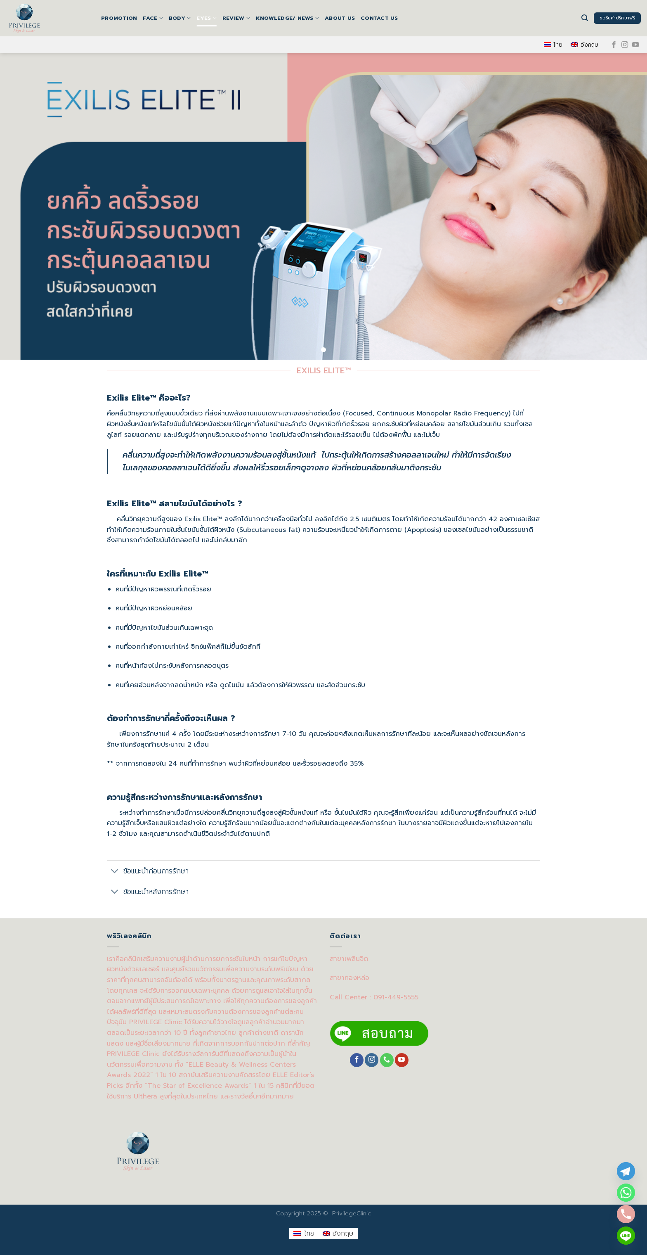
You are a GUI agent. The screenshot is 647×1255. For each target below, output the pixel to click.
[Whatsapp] (626, 1193)
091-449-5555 (395, 997)
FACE (153, 18)
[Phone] (626, 1214)
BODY (180, 18)
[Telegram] (626, 1171)
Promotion (119, 18)
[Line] (626, 1236)
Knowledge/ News (287, 18)
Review (236, 18)
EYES (206, 18)
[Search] (584, 18)
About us (340, 18)
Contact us (379, 18)
